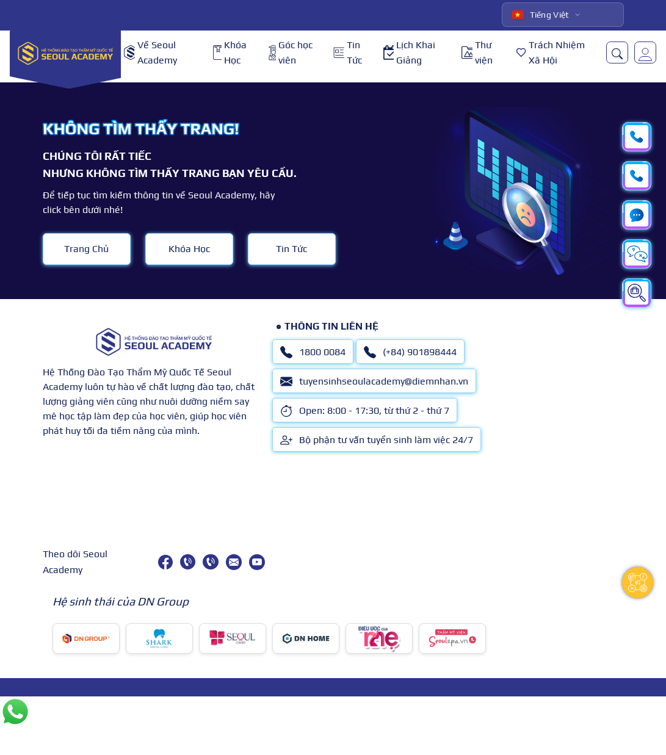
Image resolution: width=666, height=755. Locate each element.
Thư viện (477, 53)
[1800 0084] (187, 561)
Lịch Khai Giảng (409, 53)
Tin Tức (347, 53)
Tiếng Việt (541, 15)
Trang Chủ (86, 249)
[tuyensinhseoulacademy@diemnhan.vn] (234, 562)
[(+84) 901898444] (210, 561)
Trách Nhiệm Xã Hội (550, 53)
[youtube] (257, 562)
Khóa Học (230, 53)
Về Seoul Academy (150, 53)
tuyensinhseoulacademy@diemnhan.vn (374, 381)
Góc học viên (291, 53)
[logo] (65, 53)
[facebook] (165, 562)
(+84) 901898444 (410, 352)
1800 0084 (313, 352)
